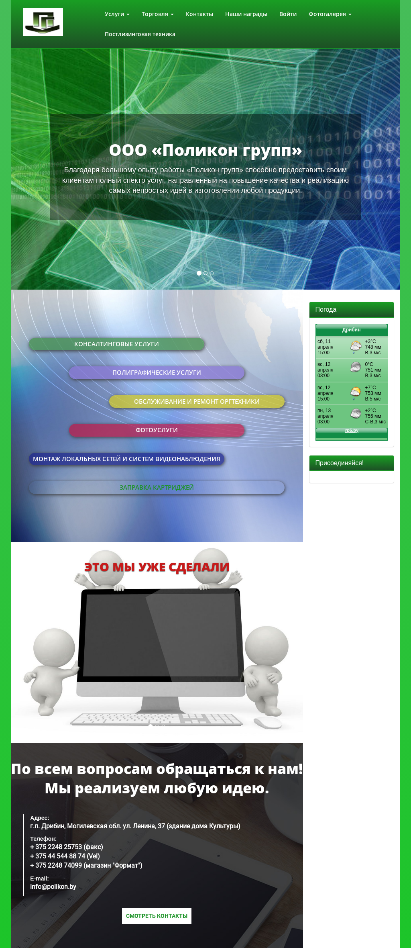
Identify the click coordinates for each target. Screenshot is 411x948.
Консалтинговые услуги (116, 344)
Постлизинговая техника (140, 34)
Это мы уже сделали (157, 566)
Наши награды (246, 14)
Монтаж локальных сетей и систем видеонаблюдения (126, 459)
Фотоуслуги (157, 430)
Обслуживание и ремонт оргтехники (197, 401)
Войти (288, 14)
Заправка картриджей (157, 487)
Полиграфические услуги (156, 372)
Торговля (158, 14)
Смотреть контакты (156, 916)
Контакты (199, 14)
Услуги (117, 14)
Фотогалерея (330, 14)
